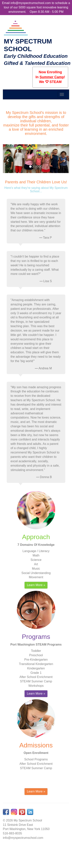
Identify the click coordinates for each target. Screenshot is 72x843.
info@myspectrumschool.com (31, 3)
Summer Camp (52, 77)
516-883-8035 (12, 833)
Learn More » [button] (36, 585)
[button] (7, 158)
